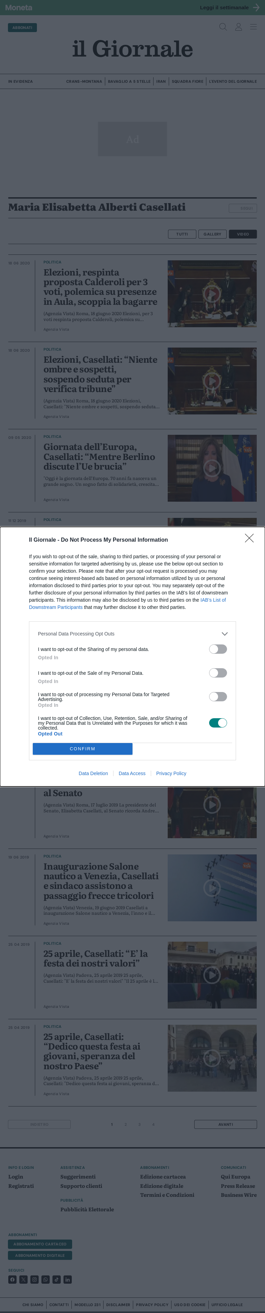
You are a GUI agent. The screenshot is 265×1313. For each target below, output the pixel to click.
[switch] (218, 649)
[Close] (251, 540)
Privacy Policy (171, 773)
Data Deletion (93, 773)
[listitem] (132, 634)
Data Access (132, 773)
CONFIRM (83, 748)
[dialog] (132, 656)
